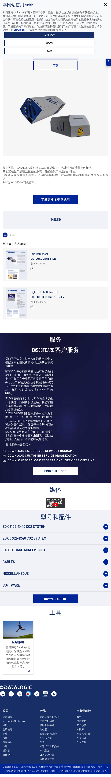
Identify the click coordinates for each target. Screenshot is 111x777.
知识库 (80, 729)
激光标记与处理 (48, 733)
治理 (5, 746)
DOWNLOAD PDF (55, 598)
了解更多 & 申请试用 (55, 199)
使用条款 (90, 766)
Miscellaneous (16, 573)
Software (11, 585)
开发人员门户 (84, 733)
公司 (6, 710)
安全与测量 (46, 737)
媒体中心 (7, 754)
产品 (43, 710)
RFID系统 (44, 750)
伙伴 (5, 737)
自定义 (49, 43)
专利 (100, 766)
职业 (5, 733)
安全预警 (81, 725)
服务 (79, 716)
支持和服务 (84, 710)
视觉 (42, 742)
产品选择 (81, 742)
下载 (55, 65)
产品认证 (81, 737)
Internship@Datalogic (14, 720)
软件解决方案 (47, 758)
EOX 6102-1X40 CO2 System (24, 526)
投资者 (6, 750)
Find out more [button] (55, 471)
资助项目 (7, 742)
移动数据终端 (47, 725)
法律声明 (66, 766)
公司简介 (7, 716)
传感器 (43, 729)
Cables (9, 562)
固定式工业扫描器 (49, 746)
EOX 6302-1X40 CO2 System (24, 538)
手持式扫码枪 (47, 720)
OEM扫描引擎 (47, 754)
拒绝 (49, 51)
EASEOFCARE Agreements (24, 550)
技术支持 (81, 720)
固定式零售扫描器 (49, 716)
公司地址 (7, 729)
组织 (5, 725)
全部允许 (49, 34)
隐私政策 (19, 29)
